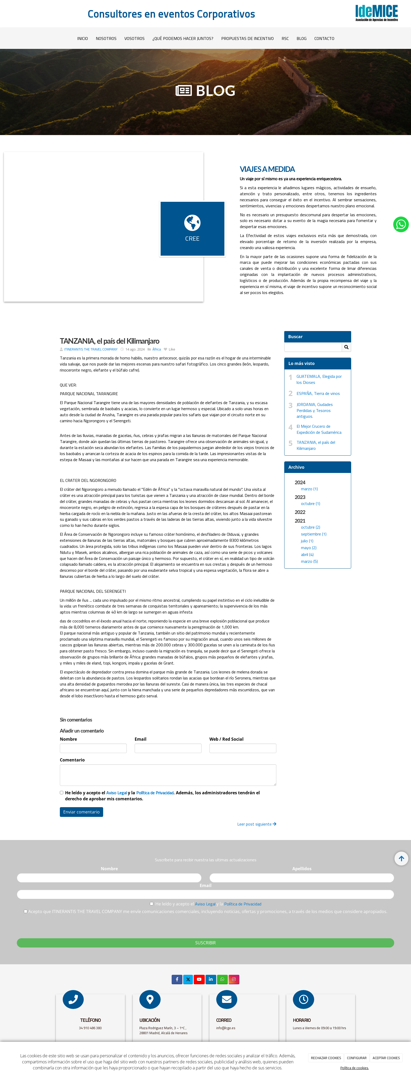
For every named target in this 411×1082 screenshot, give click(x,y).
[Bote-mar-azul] (103, 227)
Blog (302, 38)
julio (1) (307, 541)
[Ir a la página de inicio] (4, 38)
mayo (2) (309, 548)
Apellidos (302, 869)
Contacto (324, 38)
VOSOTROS (134, 38)
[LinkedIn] (211, 979)
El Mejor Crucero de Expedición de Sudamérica (319, 429)
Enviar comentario (81, 812)
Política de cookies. (354, 1068)
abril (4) (307, 554)
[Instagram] (234, 979)
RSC (285, 38)
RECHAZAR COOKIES (326, 1058)
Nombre (68, 739)
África (156, 349)
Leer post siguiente (256, 824)
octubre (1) (310, 503)
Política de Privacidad (154, 793)
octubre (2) (310, 527)
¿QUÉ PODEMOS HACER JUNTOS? (182, 38)
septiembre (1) (313, 534)
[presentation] (57, 925)
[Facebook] (177, 979)
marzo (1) (309, 489)
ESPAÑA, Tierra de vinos (318, 393)
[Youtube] (199, 979)
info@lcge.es (226, 1028)
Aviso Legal (116, 793)
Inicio (82, 38)
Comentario (72, 760)
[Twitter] (188, 979)
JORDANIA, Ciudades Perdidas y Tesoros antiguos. (315, 410)
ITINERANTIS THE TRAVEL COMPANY (91, 349)
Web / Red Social (226, 739)
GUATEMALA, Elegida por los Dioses (319, 379)
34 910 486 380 (90, 1028)
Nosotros (106, 38)
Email (140, 739)
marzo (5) (309, 561)
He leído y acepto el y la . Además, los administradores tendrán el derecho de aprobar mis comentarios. (162, 796)
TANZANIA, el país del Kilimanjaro (316, 445)
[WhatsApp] (222, 979)
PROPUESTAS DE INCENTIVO (247, 38)
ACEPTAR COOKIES (386, 1058)
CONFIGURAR (357, 1058)
